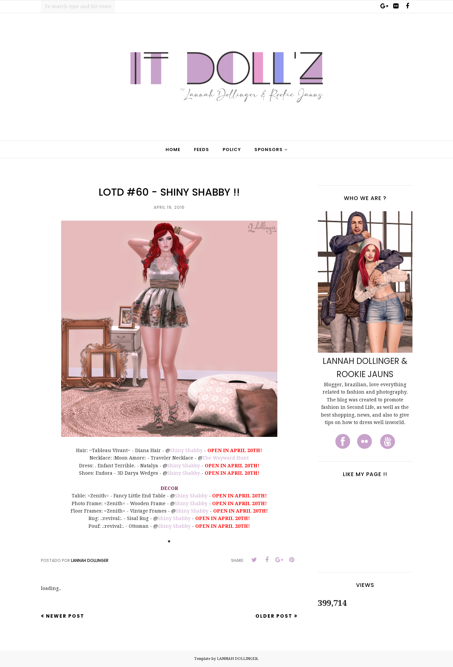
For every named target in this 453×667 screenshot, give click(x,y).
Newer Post (65, 616)
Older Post (274, 616)
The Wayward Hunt (225, 458)
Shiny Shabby (186, 450)
